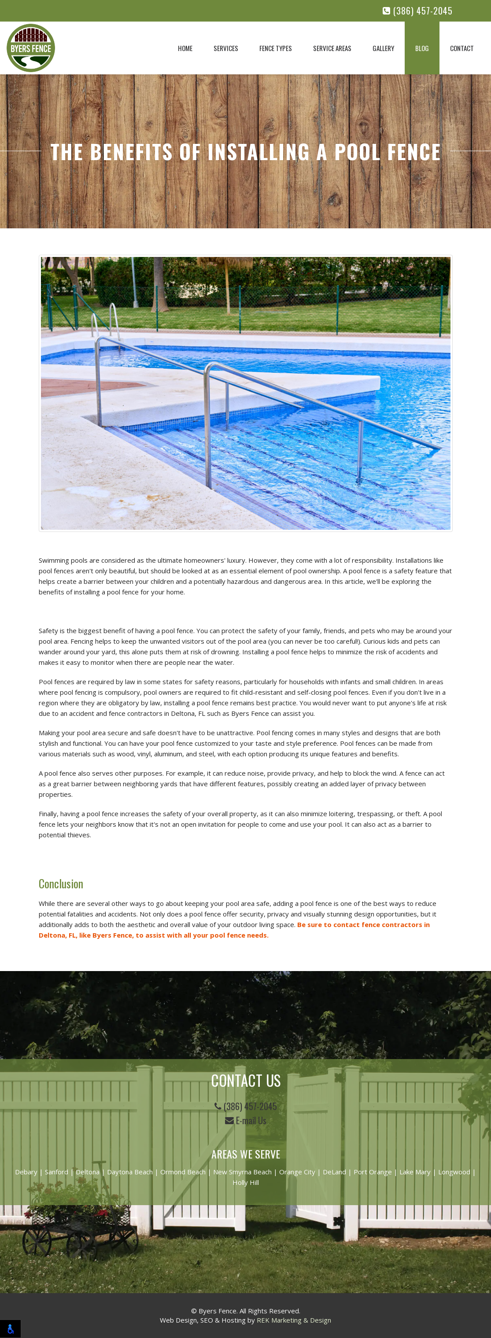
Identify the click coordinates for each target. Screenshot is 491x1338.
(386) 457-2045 (418, 10)
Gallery (383, 48)
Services (226, 48)
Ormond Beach (183, 1171)
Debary (26, 1171)
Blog (422, 48)
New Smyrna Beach (242, 1171)
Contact (462, 48)
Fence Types (275, 48)
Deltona (88, 1171)
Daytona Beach (130, 1171)
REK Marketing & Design (294, 1320)
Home (185, 48)
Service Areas (332, 48)
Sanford (56, 1171)
